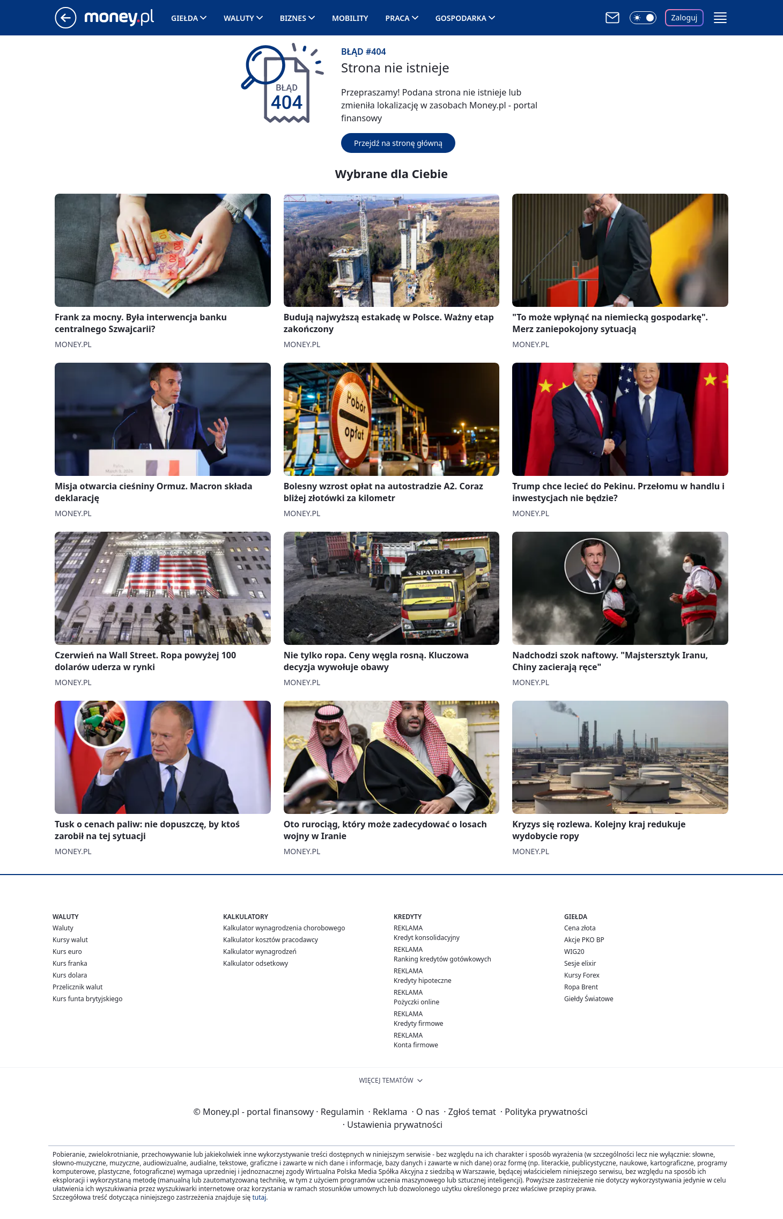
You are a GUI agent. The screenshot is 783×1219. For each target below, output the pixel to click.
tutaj (259, 1197)
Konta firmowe (416, 1044)
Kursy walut (70, 939)
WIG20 (574, 951)
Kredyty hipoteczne (423, 980)
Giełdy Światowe (589, 998)
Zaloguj (684, 17)
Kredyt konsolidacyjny (427, 937)
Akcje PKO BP (584, 939)
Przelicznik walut (77, 987)
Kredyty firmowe (419, 1023)
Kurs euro (67, 951)
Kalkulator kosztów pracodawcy (270, 939)
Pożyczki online (416, 1002)
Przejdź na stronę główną (398, 143)
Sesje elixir (580, 963)
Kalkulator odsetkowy (255, 963)
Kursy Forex (582, 975)
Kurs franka (70, 963)
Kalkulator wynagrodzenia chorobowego (284, 927)
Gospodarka (460, 18)
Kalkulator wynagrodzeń (260, 951)
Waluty (239, 18)
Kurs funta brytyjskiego (87, 998)
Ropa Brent (581, 987)
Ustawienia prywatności (392, 1124)
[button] (720, 17)
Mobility (350, 18)
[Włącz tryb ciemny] (643, 17)
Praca (398, 18)
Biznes (293, 18)
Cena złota (580, 927)
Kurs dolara (70, 975)
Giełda (184, 18)
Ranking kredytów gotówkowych (442, 959)
